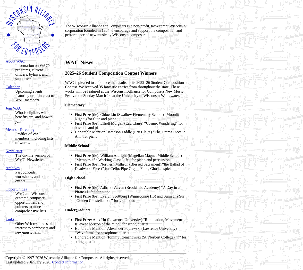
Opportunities (16, 189)
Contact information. (68, 262)
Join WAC (14, 108)
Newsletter (14, 151)
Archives (13, 168)
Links (10, 219)
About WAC (15, 61)
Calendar (13, 87)
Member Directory (20, 129)
